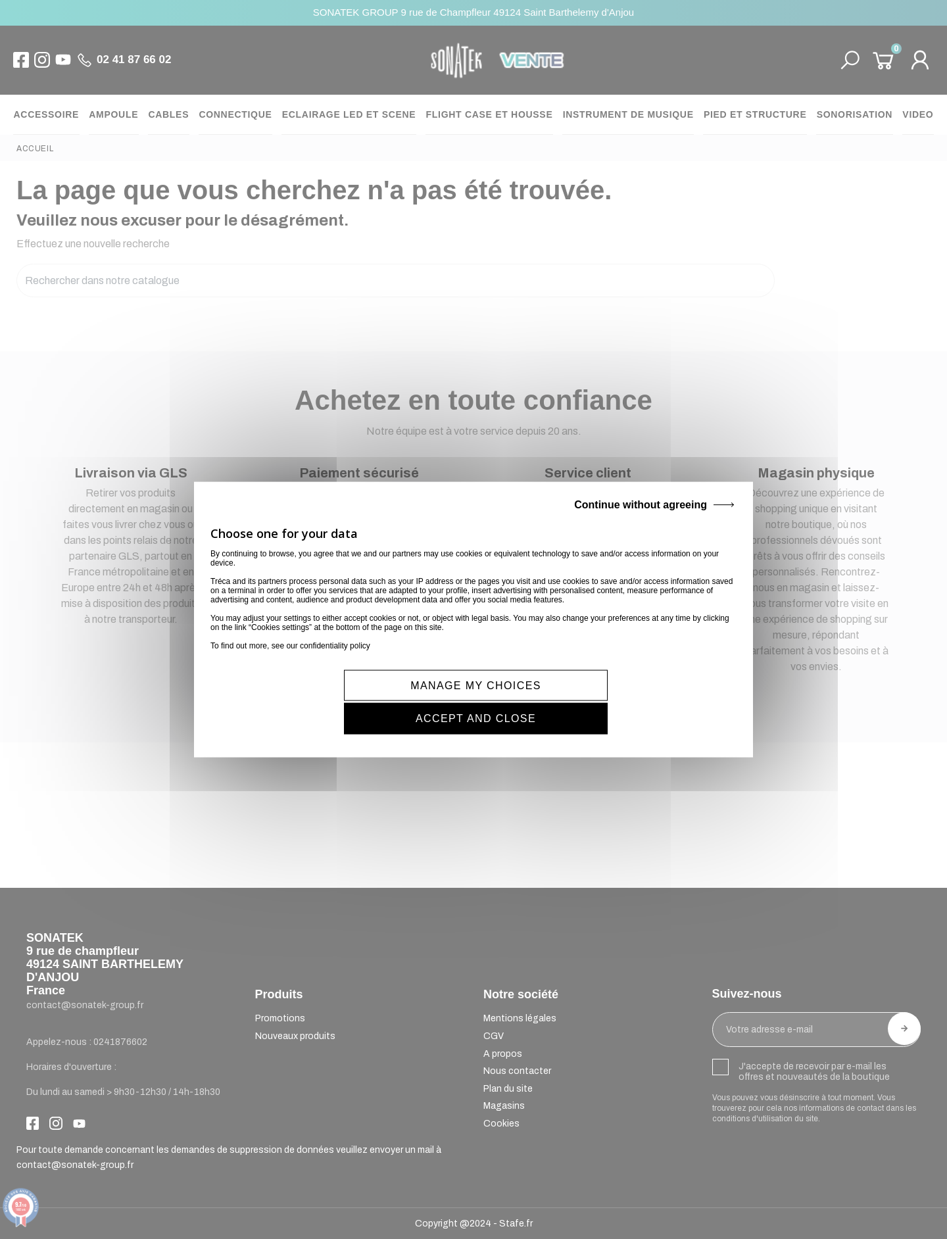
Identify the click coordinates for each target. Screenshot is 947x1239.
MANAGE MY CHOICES (344, 700)
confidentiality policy (335, 661)
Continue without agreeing (640, 519)
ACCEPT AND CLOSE (608, 700)
